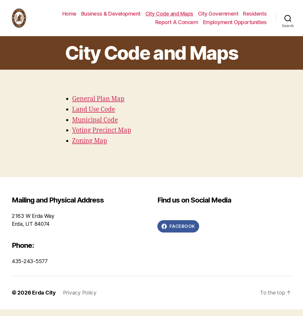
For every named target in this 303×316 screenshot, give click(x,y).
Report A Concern (176, 26)
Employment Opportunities (235, 26)
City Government (218, 17)
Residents (255, 17)
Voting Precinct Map (101, 137)
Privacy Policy (79, 299)
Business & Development (111, 17)
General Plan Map (98, 106)
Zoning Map (89, 148)
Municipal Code (95, 127)
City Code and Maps (169, 17)
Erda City (44, 299)
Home (69, 17)
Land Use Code (93, 116)
